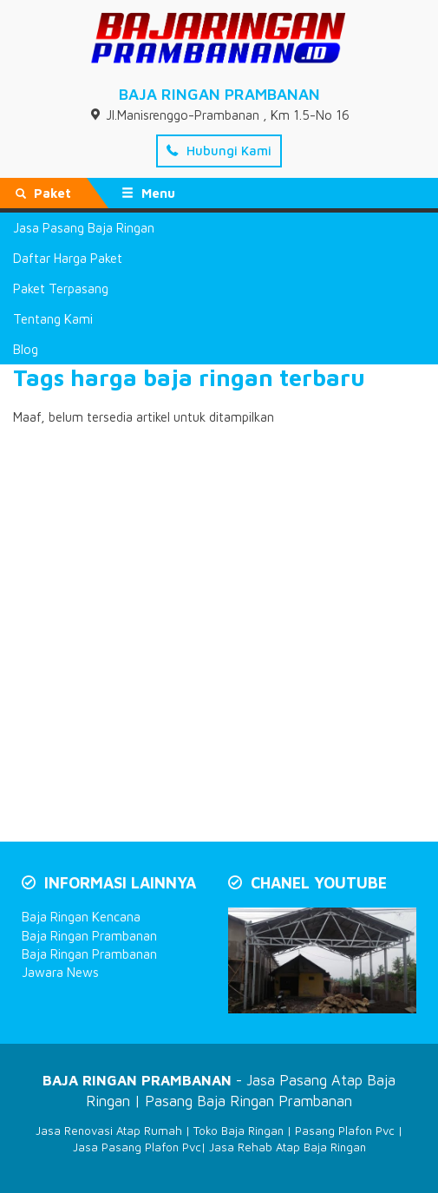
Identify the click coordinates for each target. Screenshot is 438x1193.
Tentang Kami (53, 318)
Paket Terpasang (60, 288)
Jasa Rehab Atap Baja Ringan (287, 1147)
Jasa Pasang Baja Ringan (83, 227)
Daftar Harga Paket (67, 258)
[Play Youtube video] (324, 962)
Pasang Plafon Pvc (345, 1130)
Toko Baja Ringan (238, 1130)
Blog (25, 349)
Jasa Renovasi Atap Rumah (109, 1130)
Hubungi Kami (219, 150)
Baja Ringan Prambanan (89, 935)
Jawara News (60, 972)
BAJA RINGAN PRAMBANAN (219, 94)
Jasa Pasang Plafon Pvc (137, 1147)
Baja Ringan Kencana (81, 916)
